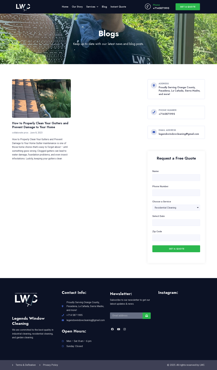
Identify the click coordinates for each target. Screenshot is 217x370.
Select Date (158, 216)
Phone (156, 5)
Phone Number (160, 186)
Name (155, 171)
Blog (104, 6)
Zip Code (157, 231)
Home (65, 6)
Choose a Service (161, 201)
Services (92, 6)
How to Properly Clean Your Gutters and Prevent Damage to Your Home (40, 125)
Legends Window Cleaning (28, 320)
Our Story (77, 6)
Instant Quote (118, 6)
